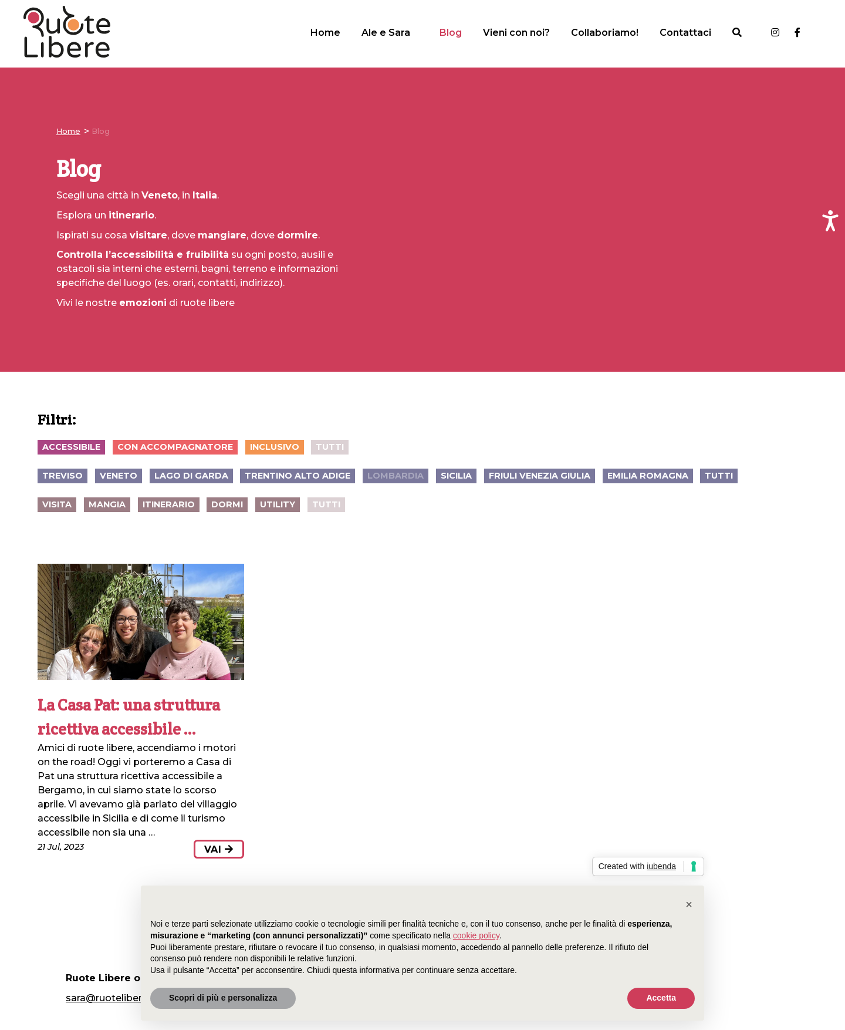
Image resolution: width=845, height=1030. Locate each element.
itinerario (169, 504)
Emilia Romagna (647, 475)
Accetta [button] (661, 997)
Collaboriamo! (604, 32)
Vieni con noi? (516, 32)
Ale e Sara (385, 32)
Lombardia (395, 475)
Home (325, 32)
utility (277, 504)
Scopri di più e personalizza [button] (223, 997)
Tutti (330, 447)
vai (219, 849)
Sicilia (456, 475)
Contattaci (685, 32)
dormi (227, 504)
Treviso (62, 475)
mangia (107, 504)
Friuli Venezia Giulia (539, 475)
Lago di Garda (191, 475)
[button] (689, 904)
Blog (451, 32)
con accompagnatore (175, 447)
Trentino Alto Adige (297, 475)
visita (57, 504)
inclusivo (274, 447)
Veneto (118, 475)
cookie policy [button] (476, 935)
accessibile (71, 447)
